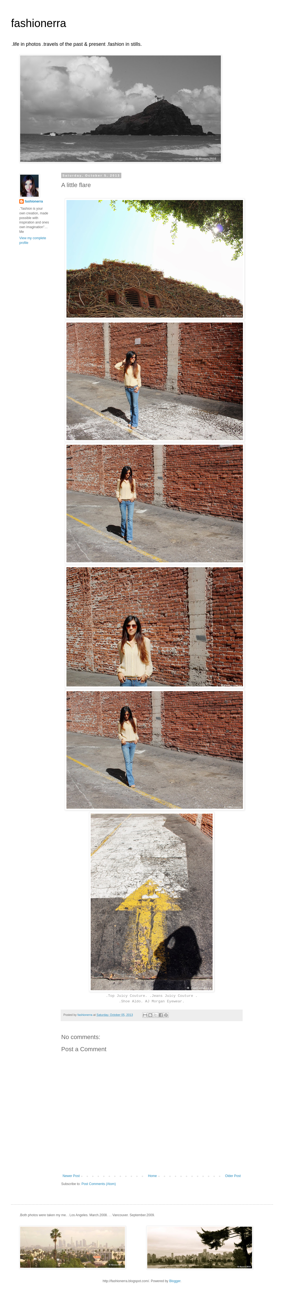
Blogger (175, 1281)
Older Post (233, 1176)
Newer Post (71, 1176)
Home (152, 1176)
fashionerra (38, 23)
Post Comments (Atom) (98, 1184)
